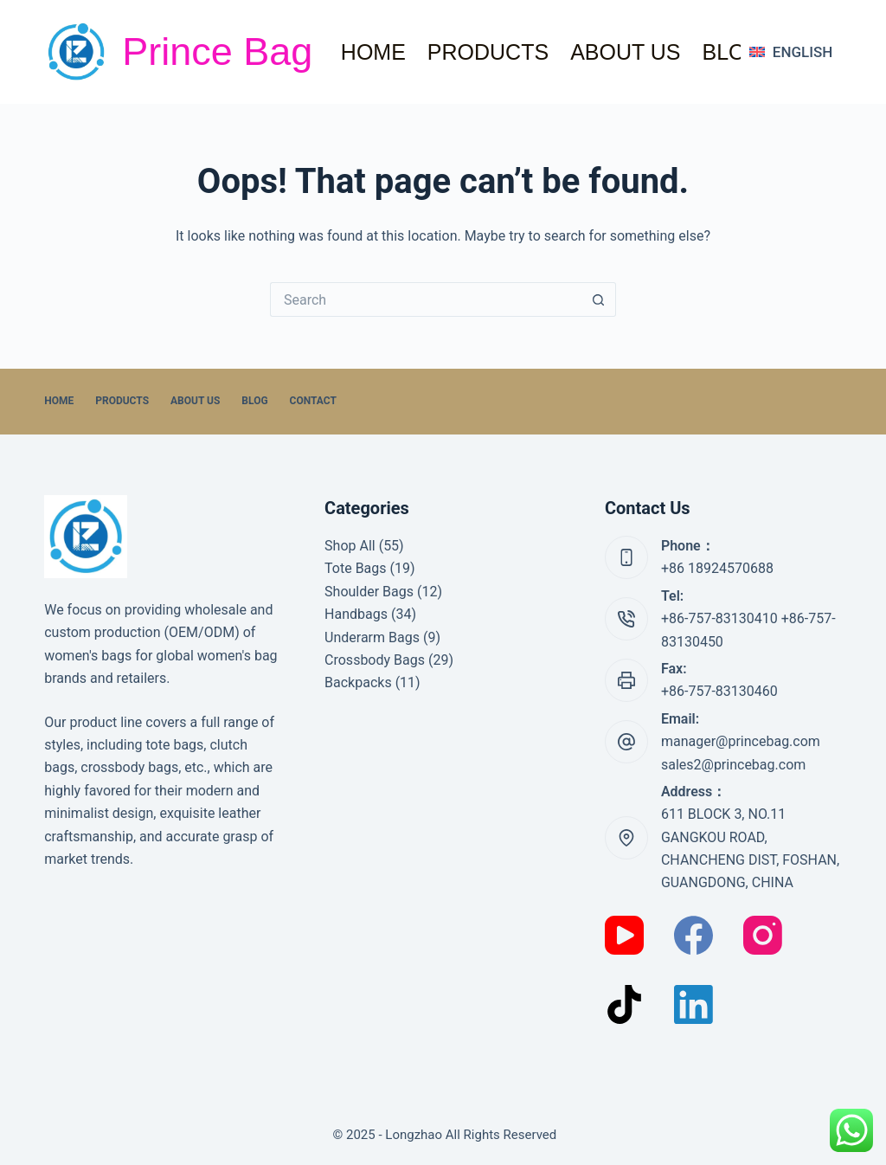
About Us (625, 52)
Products (488, 52)
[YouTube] (624, 935)
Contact (313, 401)
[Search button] (598, 299)
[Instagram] (762, 935)
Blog (731, 52)
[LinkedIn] (693, 1004)
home (373, 52)
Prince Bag (217, 51)
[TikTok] (624, 1004)
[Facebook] (693, 935)
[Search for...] (425, 299)
